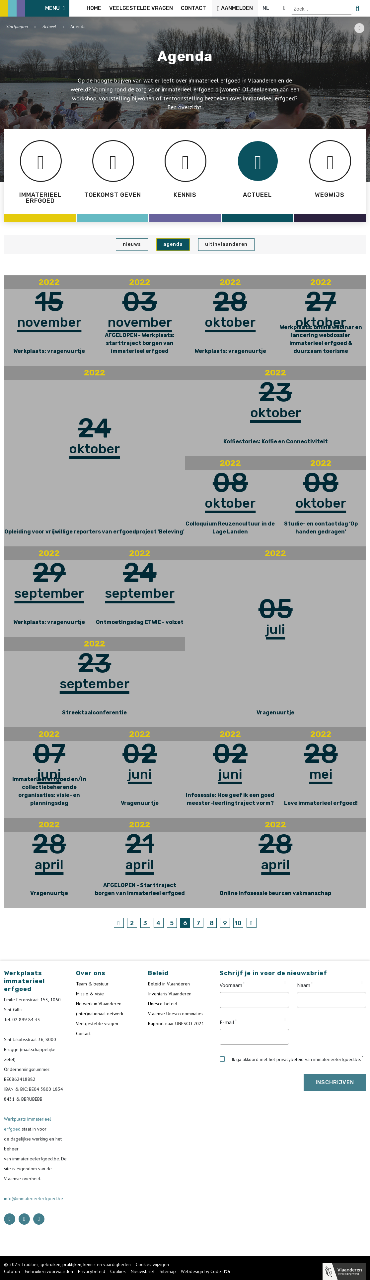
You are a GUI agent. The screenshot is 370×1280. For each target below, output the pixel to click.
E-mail (227, 1022)
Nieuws (132, 244)
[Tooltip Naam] (362, 982)
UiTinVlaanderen (226, 244)
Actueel (49, 26)
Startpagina (17, 26)
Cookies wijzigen (152, 1264)
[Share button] (359, 28)
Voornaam (231, 985)
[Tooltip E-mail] (285, 1020)
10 (238, 923)
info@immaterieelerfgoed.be (33, 1198)
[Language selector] (343, 8)
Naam (303, 985)
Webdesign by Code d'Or (206, 1271)
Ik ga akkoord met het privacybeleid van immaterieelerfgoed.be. (290, 1059)
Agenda (173, 244)
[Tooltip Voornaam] (285, 982)
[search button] (362, 8)
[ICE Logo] (38, 8)
